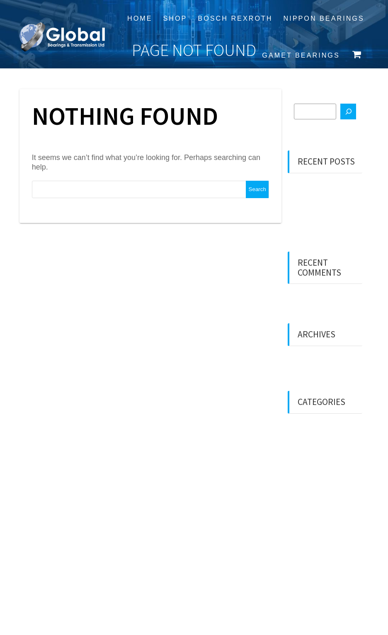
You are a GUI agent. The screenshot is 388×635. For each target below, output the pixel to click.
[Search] (348, 111)
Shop (175, 18)
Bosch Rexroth (235, 18)
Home (140, 18)
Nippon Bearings (324, 18)
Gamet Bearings (301, 55)
